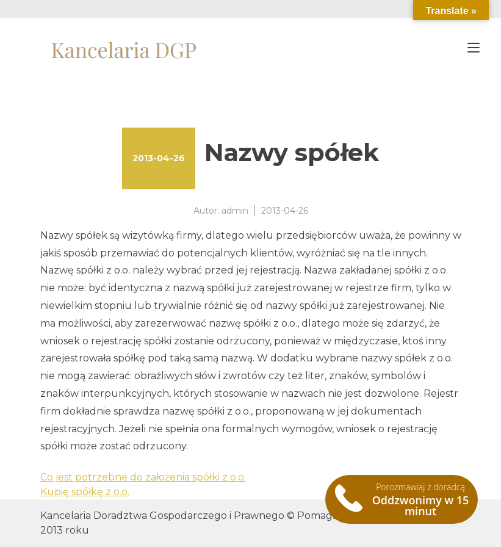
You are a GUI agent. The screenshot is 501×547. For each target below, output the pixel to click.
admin (235, 210)
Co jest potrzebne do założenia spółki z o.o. (143, 477)
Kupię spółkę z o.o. (84, 492)
